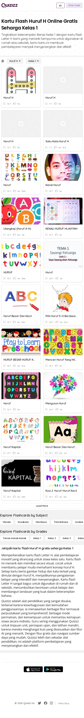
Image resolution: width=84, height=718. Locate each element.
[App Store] (33, 669)
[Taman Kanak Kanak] (14, 538)
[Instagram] (51, 703)
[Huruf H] (15, 61)
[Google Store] (53, 669)
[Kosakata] (23, 522)
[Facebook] (45, 703)
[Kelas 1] (33, 61)
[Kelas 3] (67, 538)
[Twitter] (39, 703)
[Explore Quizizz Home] (9, 5)
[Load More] (42, 506)
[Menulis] (7, 522)
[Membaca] (41, 522)
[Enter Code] (74, 5)
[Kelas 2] (52, 538)
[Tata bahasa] (61, 522)
